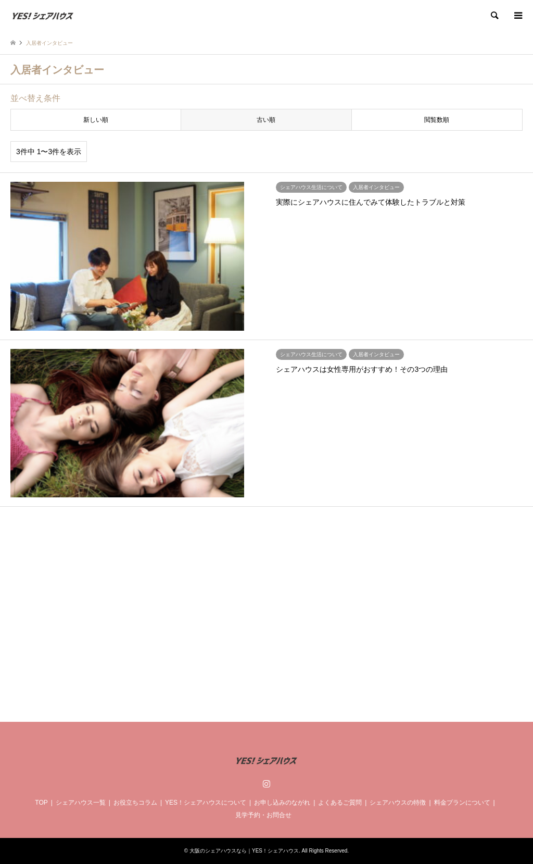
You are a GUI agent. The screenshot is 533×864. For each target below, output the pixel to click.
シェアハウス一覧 (81, 802)
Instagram (266, 783)
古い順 (266, 119)
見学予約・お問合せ (263, 815)
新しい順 (95, 119)
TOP (41, 802)
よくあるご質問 (340, 802)
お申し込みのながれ (282, 802)
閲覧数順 (436, 119)
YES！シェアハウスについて (205, 802)
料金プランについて (462, 802)
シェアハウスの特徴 (398, 802)
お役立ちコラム (135, 802)
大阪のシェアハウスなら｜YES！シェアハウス (244, 851)
